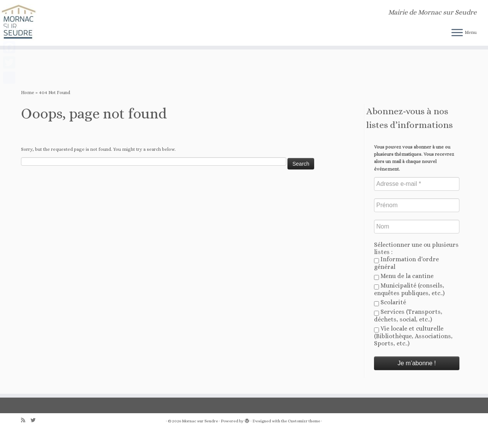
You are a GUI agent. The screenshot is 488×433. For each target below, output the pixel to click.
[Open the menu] (457, 33)
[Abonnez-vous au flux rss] (25, 420)
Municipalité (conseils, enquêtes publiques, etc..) (409, 289)
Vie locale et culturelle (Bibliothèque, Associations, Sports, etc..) (413, 336)
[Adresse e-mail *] (416, 184)
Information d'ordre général (406, 263)
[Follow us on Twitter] (35, 420)
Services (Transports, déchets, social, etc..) (408, 315)
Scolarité (390, 302)
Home (27, 92)
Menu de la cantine (403, 276)
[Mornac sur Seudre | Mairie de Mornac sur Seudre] (56, 23)
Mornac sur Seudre (200, 421)
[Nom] (416, 226)
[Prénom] (416, 205)
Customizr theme (304, 421)
